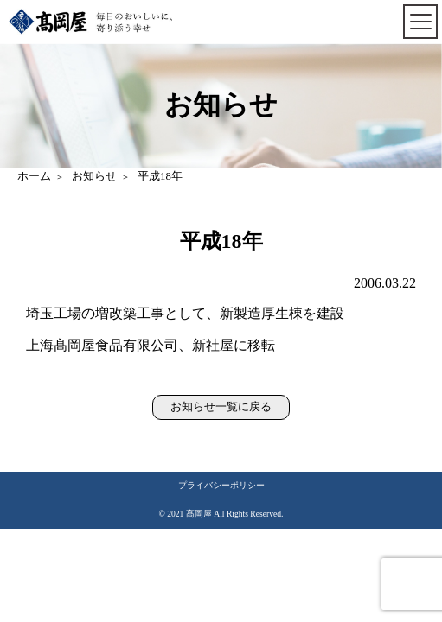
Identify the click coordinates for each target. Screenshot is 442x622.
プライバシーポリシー (221, 485)
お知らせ (94, 176)
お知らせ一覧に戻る (221, 407)
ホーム (34, 176)
